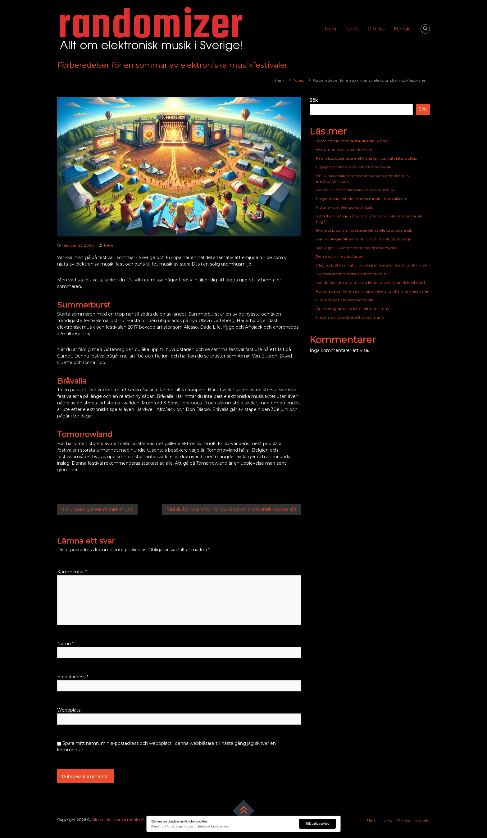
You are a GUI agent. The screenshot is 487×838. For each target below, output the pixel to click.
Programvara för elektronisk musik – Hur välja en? (362, 198)
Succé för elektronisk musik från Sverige (353, 141)
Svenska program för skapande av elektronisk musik (364, 230)
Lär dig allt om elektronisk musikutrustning (355, 190)
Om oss (376, 29)
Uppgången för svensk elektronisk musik (353, 167)
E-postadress (72, 677)
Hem (330, 29)
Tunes (351, 29)
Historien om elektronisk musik (344, 207)
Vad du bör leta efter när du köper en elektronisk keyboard (370, 282)
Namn (65, 643)
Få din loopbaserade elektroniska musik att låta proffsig (366, 158)
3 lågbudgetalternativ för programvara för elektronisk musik (371, 265)
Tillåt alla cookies (317, 823)
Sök (314, 100)
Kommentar (72, 572)
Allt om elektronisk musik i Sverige (123, 819)
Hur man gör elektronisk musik (344, 300)
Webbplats (68, 710)
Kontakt (402, 29)
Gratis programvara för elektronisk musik (354, 308)
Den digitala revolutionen (339, 256)
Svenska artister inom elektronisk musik (352, 273)
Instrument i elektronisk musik (344, 149)
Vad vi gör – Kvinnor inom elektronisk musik (356, 247)
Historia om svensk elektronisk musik (350, 317)
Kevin (109, 245)
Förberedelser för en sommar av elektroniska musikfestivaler (372, 291)
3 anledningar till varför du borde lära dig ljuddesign (364, 239)
